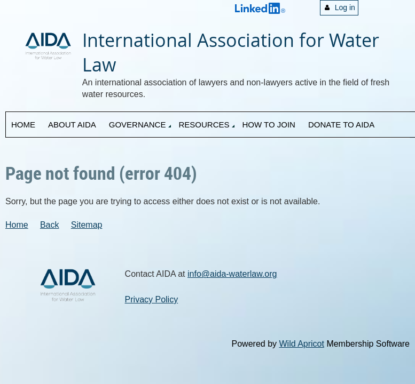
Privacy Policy (151, 299)
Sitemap (87, 224)
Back (49, 224)
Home (16, 224)
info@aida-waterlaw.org (232, 273)
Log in (345, 7)
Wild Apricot (301, 343)
